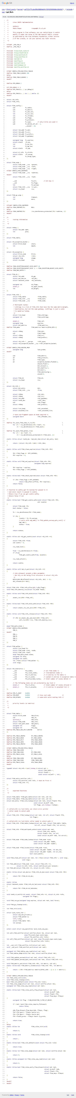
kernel (20, 9)
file (41, 17)
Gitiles (11, 1095)
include (69, 9)
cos (3, 9)
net (3, 12)
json (72, 1095)
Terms (22, 1095)
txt (68, 1095)
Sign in (72, 3)
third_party (11, 9)
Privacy (17, 1095)
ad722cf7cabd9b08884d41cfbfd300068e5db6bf (43, 9)
